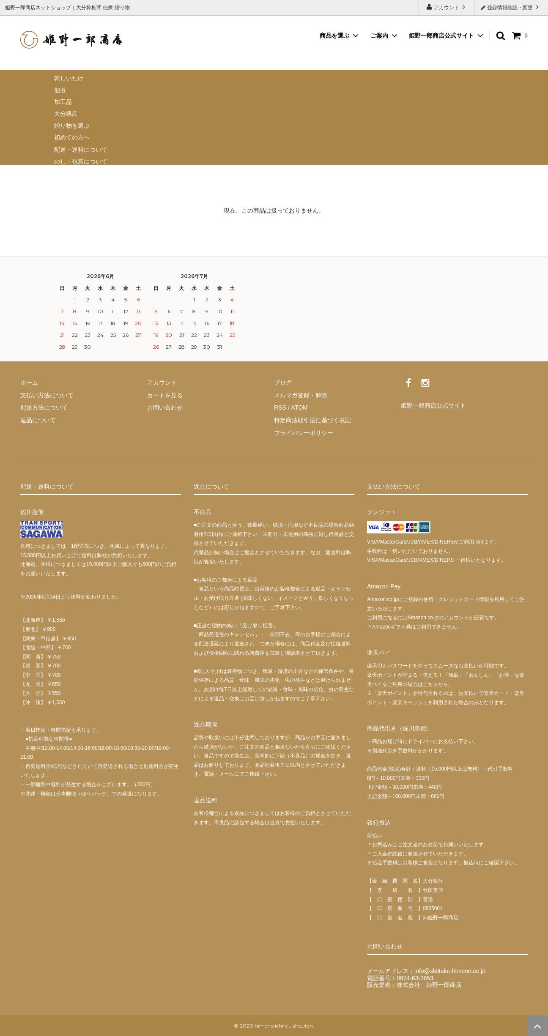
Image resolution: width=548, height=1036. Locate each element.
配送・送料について (80, 149)
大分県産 (66, 113)
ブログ (283, 382)
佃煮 (60, 90)
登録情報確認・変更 (511, 7)
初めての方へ (72, 137)
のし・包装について (80, 161)
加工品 (63, 101)
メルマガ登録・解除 (300, 395)
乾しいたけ (69, 78)
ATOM (299, 407)
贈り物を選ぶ (72, 125)
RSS (280, 407)
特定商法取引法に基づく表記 (312, 420)
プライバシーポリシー (303, 432)
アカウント (447, 7)
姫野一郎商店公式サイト (441, 35)
